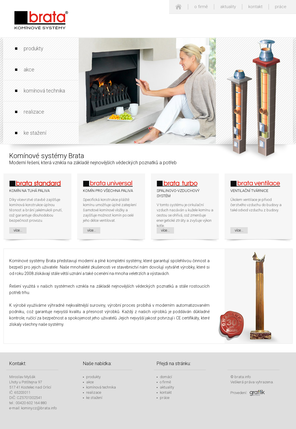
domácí (166, 377)
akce (29, 69)
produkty (33, 48)
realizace (34, 112)
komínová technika (44, 91)
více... (18, 230)
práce (280, 6)
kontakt (255, 6)
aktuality (228, 6)
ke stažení (35, 133)
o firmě (201, 6)
